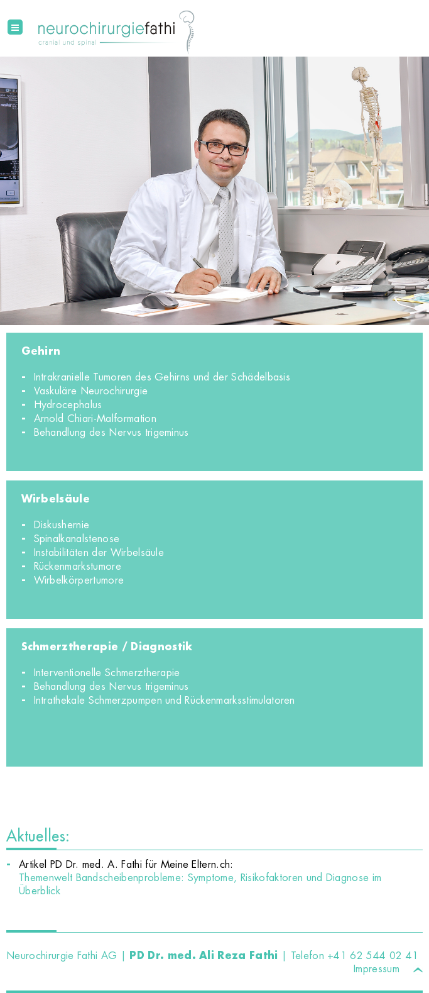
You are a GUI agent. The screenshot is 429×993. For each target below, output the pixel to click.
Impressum (376, 968)
